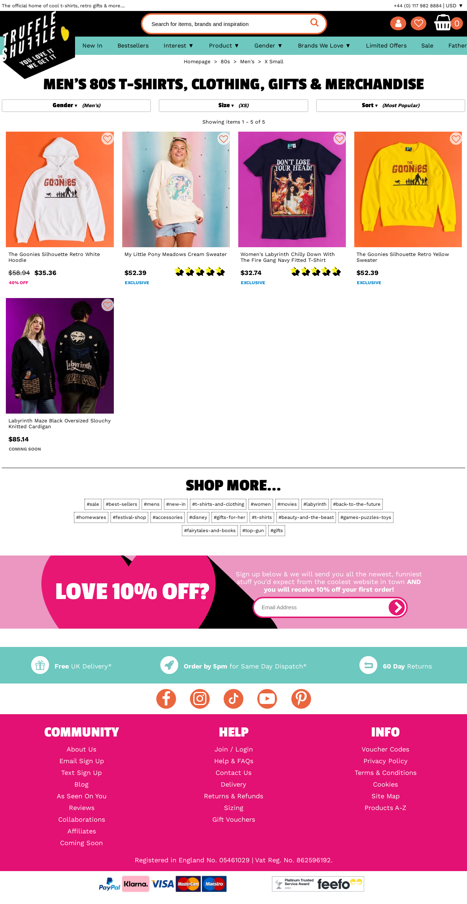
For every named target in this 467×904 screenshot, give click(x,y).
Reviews (81, 808)
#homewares (91, 517)
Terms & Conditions (385, 772)
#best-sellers (121, 504)
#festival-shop (129, 517)
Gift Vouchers (233, 819)
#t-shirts (262, 517)
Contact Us (233, 772)
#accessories (168, 517)
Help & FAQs (233, 761)
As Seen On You (82, 796)
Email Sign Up (81, 761)
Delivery (233, 784)
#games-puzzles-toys (365, 517)
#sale (93, 504)
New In (92, 45)
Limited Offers (386, 45)
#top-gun (253, 530)
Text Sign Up (81, 772)
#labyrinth (314, 504)
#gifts (276, 530)
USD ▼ (454, 5)
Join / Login (233, 749)
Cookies (385, 784)
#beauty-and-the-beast (306, 517)
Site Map (385, 796)
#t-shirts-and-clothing (218, 504)
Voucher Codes (385, 749)
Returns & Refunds (233, 796)
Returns (395, 666)
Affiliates (81, 831)
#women (261, 504)
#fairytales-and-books (210, 530)
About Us (81, 749)
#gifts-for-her (229, 517)
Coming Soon (81, 843)
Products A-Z (385, 808)
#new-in (176, 504)
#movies (287, 504)
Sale (427, 45)
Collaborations (81, 819)
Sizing (233, 808)
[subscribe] (397, 607)
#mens (152, 504)
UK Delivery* (71, 666)
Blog (81, 784)
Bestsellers (133, 45)
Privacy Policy (385, 761)
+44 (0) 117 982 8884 (418, 5)
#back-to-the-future (357, 504)
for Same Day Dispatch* (233, 666)
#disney (198, 517)
